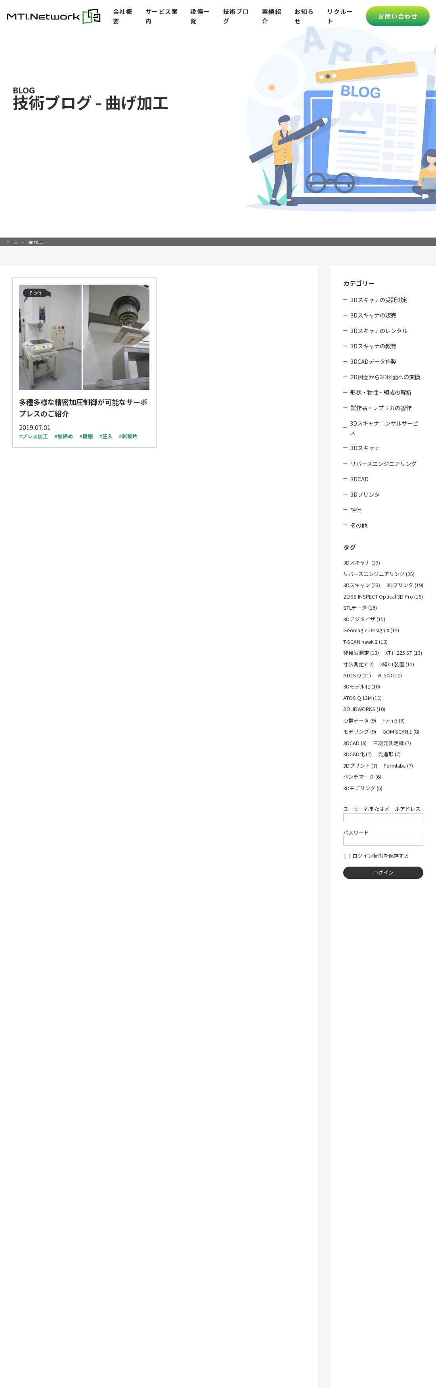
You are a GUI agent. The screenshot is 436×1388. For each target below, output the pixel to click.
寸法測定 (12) (358, 664)
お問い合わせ (397, 16)
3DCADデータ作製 (373, 361)
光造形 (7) (389, 754)
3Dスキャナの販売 (373, 315)
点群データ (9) (359, 720)
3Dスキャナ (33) (361, 562)
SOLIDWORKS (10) (364, 709)
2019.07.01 (35, 427)
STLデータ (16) (360, 607)
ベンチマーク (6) (362, 776)
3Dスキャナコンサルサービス (384, 427)
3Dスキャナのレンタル (378, 330)
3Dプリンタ (365, 494)
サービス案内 (161, 16)
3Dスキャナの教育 (373, 346)
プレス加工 (35, 436)
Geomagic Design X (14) (371, 630)
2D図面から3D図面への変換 (385, 377)
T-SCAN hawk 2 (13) (365, 641)
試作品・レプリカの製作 (380, 407)
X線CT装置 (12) (397, 664)
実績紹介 (272, 16)
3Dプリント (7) (360, 765)
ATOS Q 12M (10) (362, 698)
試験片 (130, 436)
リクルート (340, 16)
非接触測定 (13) (361, 652)
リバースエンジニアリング (383, 463)
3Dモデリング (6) (362, 788)
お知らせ (304, 16)
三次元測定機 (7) (392, 743)
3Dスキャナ (365, 447)
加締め (65, 436)
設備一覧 (200, 16)
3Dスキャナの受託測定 (378, 299)
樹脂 (87, 436)
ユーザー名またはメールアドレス (382, 808)
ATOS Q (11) (357, 675)
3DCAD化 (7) (357, 754)
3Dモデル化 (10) (361, 686)
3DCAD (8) (355, 743)
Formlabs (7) (398, 765)
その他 (358, 525)
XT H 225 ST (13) (403, 652)
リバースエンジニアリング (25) (379, 574)
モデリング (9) (359, 731)
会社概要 (123, 16)
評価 (355, 510)
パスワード (356, 832)
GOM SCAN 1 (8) (400, 731)
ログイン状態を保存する (376, 855)
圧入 (107, 436)
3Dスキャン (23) (361, 585)
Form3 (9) (393, 720)
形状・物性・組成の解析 (380, 392)
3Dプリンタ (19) (404, 585)
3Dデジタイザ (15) (364, 619)
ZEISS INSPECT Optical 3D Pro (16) (383, 596)
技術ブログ (236, 16)
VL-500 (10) (389, 675)
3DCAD (359, 479)
